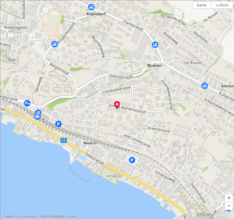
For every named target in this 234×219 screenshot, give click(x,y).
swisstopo (30, 216)
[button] (229, 198)
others (71, 216)
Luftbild (222, 5)
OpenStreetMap (52, 216)
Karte (202, 5)
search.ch (12, 216)
